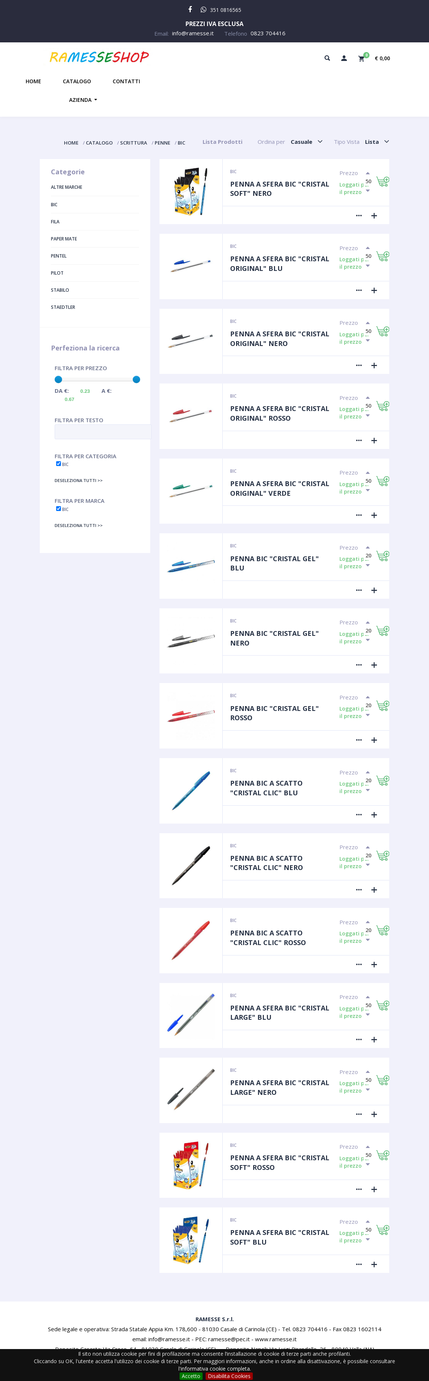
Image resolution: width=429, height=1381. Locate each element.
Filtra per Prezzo (81, 368)
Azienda (80, 99)
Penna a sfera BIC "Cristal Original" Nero (279, 338)
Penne (162, 142)
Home (33, 81)
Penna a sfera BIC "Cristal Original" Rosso (279, 413)
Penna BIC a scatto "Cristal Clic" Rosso (268, 937)
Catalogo (77, 81)
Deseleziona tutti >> (79, 480)
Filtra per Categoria (85, 456)
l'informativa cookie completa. (214, 1368)
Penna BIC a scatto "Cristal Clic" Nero (266, 863)
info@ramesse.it (193, 33)
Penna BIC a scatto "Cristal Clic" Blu (266, 788)
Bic (181, 142)
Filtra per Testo (79, 420)
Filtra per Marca (79, 500)
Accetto (191, 1376)
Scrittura (133, 142)
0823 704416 (268, 33)
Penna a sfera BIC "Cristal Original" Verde (279, 488)
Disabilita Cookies (229, 1376)
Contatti (126, 81)
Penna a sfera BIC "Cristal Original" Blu (279, 263)
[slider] (58, 379)
